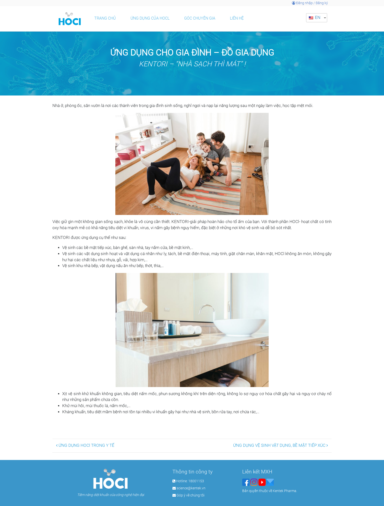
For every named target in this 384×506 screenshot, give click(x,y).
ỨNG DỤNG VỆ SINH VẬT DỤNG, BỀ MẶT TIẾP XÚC (280, 445)
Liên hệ (237, 18)
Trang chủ (105, 18)
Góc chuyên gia (199, 18)
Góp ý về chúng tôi (190, 495)
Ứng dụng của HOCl (150, 18)
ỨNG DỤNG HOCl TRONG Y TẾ (85, 445)
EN (314, 17)
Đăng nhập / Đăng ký (310, 3)
